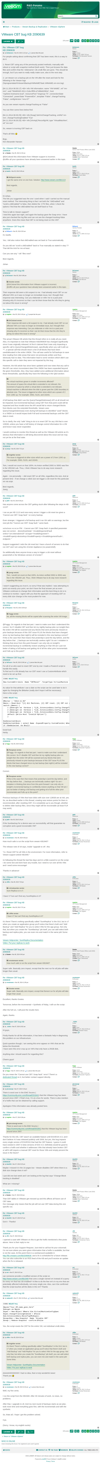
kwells (74, 166)
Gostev (74, 148)
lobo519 (74, 1159)
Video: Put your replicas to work (16, 943)
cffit (73, 1231)
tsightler (74, 309)
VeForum (75, 657)
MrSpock (75, 226)
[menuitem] (94, 22)
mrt (73, 1267)
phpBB (44, 1459)
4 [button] (85, 41)
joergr (74, 444)
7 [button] (93, 41)
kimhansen (75, 47)
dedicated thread (10, 1077)
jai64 (73, 496)
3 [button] (82, 41)
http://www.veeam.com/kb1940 (16, 1279)
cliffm (74, 877)
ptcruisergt (75, 1084)
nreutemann (76, 833)
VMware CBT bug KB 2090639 (23, 34)
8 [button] (95, 41)
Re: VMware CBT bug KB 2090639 (13, 48)
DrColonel (75, 270)
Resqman (75, 603)
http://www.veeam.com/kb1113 (53, 180)
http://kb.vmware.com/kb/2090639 (17, 1256)
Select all (13, 679)
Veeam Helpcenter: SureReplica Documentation (23, 940)
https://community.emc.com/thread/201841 (21, 1095)
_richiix (74, 1021)
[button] (71, 40)
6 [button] (90, 41)
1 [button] (78, 41)
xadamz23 (75, 1293)
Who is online (8, 1441)
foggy (74, 739)
